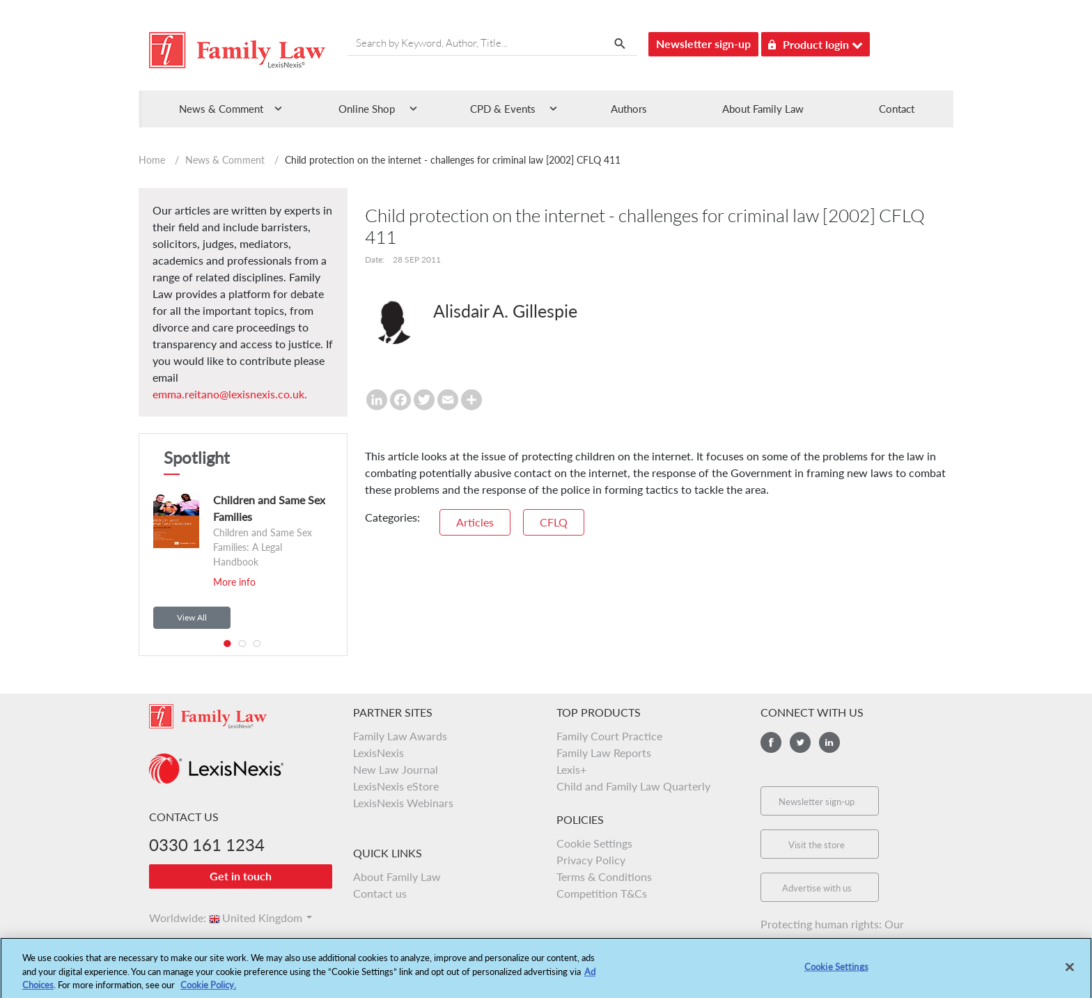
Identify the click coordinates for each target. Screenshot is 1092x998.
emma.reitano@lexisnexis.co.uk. (230, 393)
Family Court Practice (609, 735)
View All (192, 617)
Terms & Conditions (604, 876)
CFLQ (554, 522)
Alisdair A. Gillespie (505, 310)
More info (234, 582)
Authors (629, 108)
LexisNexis (378, 752)
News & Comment (225, 160)
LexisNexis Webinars (403, 802)
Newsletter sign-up (703, 43)
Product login (815, 42)
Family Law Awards (400, 735)
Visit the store (816, 844)
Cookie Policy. (208, 991)
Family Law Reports (603, 752)
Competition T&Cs (601, 893)
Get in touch (241, 875)
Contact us (380, 893)
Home (152, 160)
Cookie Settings (594, 843)
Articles (475, 522)
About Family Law (763, 108)
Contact (896, 108)
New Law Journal (395, 769)
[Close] (1069, 973)
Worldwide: (171, 917)
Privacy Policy (590, 859)
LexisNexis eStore (396, 786)
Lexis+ (571, 769)
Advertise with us (817, 888)
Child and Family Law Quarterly (633, 786)
